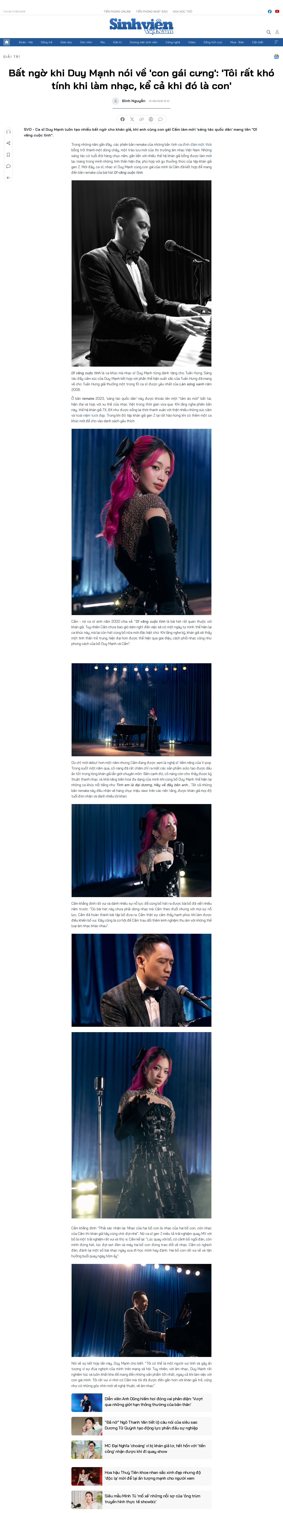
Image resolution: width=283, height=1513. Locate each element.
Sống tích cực (213, 42)
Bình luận (8, 166)
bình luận (160, 119)
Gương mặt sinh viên (143, 42)
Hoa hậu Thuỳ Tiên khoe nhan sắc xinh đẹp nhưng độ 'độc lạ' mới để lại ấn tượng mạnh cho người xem (153, 1475)
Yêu (102, 42)
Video (192, 42)
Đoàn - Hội (26, 42)
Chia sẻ (8, 143)
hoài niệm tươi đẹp (90, 415)
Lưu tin (8, 154)
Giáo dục (66, 42)
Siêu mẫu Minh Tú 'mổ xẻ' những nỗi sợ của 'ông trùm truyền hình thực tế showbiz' (152, 1498)
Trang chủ (6, 42)
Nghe (8, 131)
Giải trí (117, 42)
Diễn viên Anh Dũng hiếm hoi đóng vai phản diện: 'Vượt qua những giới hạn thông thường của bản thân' (154, 1401)
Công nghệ (173, 42)
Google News (276, 56)
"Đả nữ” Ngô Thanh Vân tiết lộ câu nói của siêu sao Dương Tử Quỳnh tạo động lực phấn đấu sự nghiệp (151, 1425)
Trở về (8, 177)
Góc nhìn (86, 42)
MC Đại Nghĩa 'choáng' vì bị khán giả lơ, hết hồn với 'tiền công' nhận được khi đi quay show (155, 1448)
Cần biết (257, 42)
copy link (141, 119)
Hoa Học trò (182, 11)
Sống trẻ (46, 42)
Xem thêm (276, 42)
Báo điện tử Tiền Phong (141, 26)
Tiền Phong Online (117, 11)
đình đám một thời (197, 144)
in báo (151, 119)
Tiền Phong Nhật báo (152, 11)
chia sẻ (122, 119)
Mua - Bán (237, 42)
